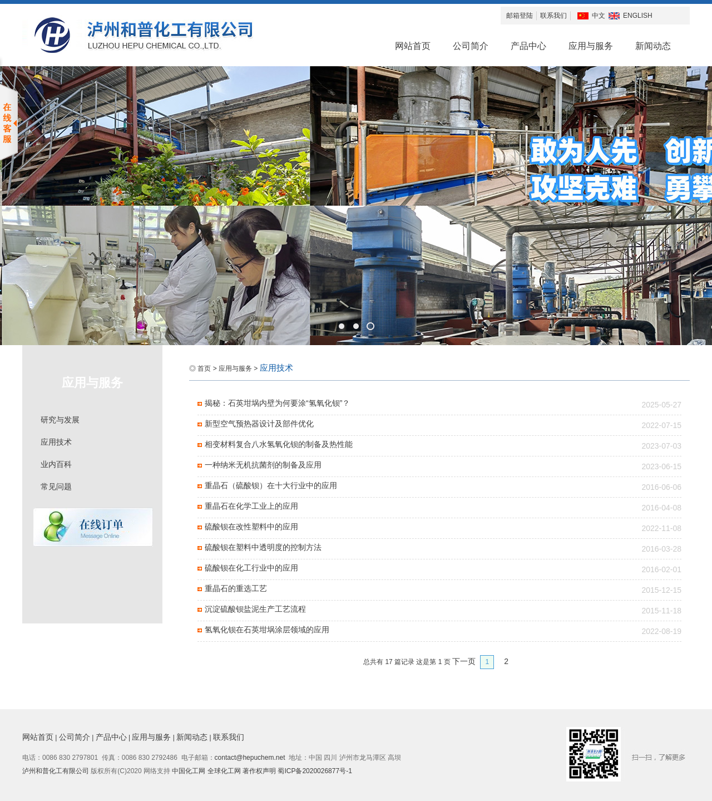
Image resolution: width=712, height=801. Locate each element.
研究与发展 (60, 419)
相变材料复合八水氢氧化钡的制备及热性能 (279, 444)
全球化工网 (224, 771)
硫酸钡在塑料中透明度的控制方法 (263, 547)
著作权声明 (260, 771)
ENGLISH (637, 15)
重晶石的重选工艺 (236, 588)
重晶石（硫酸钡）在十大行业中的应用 (271, 485)
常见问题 (56, 486)
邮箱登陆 (519, 15)
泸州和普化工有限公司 (55, 771)
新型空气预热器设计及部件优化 (259, 423)
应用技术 (56, 442)
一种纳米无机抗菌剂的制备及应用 (263, 464)
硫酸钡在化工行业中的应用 (251, 567)
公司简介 (470, 46)
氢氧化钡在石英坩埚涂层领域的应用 (267, 629)
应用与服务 (590, 46)
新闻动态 (653, 46)
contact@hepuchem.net (250, 757)
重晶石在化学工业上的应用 (251, 506)
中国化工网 (188, 771)
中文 (598, 15)
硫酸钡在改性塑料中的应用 (251, 526)
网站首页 (413, 46)
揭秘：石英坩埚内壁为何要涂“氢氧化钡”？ (277, 403)
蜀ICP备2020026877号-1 (315, 771)
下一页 (464, 661)
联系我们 (553, 15)
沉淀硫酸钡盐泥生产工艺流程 (255, 609)
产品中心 (528, 46)
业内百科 (56, 464)
